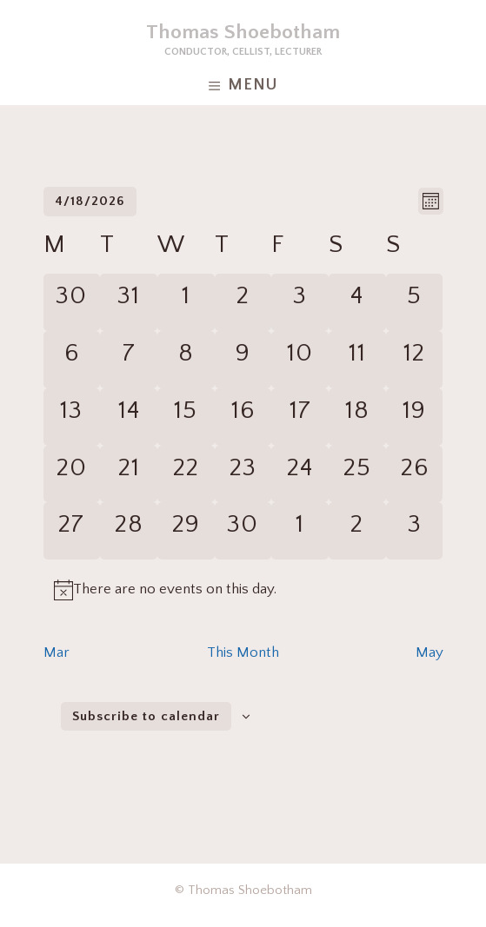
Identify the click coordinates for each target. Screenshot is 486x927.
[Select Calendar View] (430, 201)
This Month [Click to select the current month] (243, 652)
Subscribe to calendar (146, 716)
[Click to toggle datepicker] (89, 201)
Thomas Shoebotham (243, 32)
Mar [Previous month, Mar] (56, 652)
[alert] (174, 590)
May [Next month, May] (429, 652)
